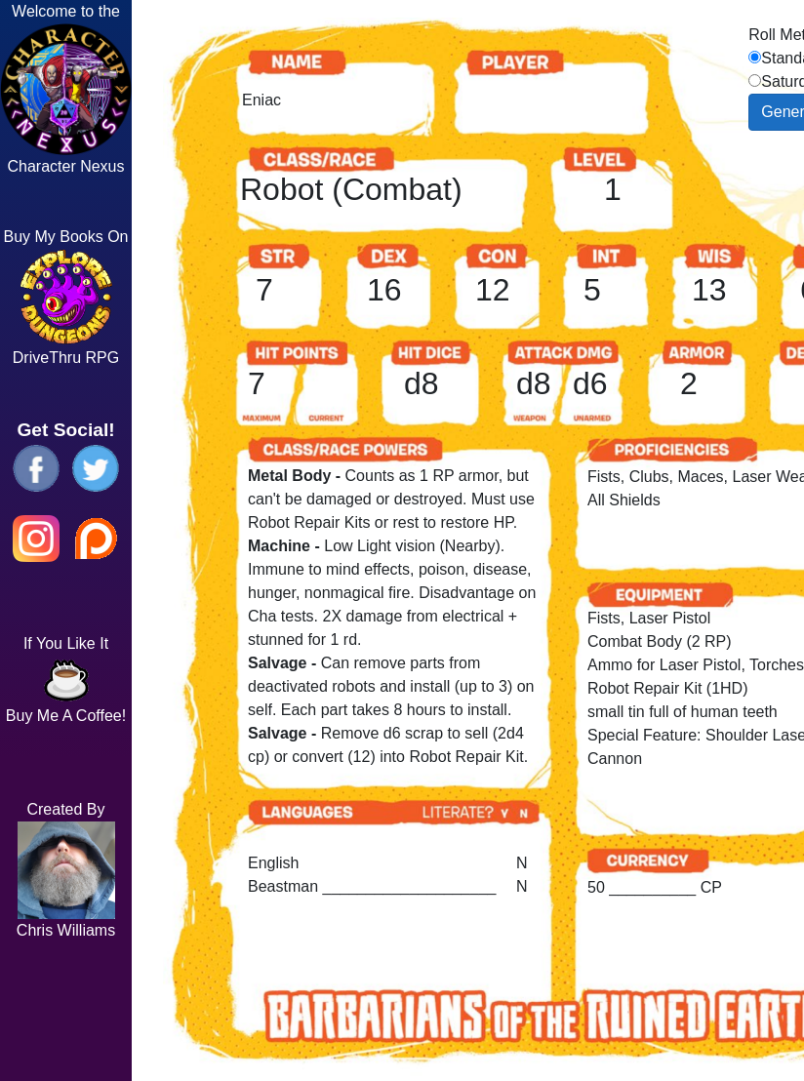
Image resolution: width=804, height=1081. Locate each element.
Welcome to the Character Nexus (66, 89)
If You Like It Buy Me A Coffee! (66, 679)
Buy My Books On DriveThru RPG (65, 297)
